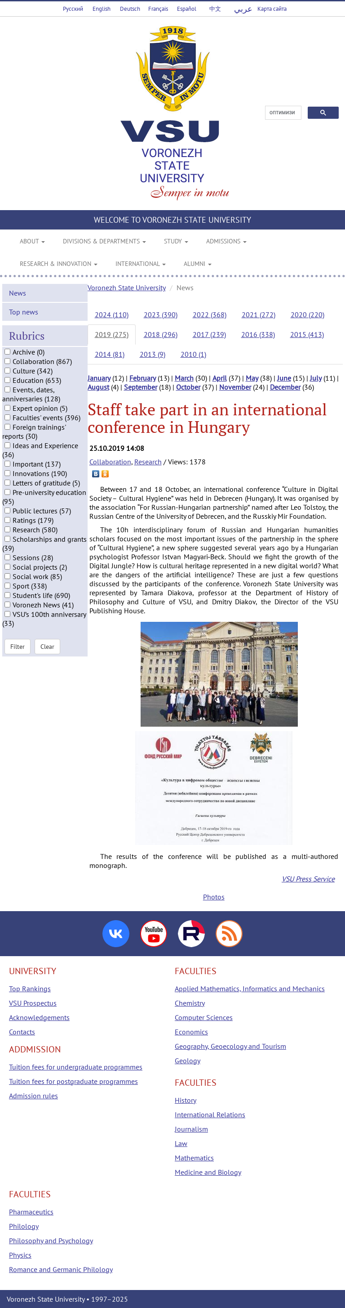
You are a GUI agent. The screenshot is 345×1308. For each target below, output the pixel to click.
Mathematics (194, 1157)
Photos (214, 896)
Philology (24, 1226)
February (142, 377)
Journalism (191, 1128)
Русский (73, 9)
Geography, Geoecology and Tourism (230, 1046)
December (285, 386)
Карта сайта (272, 9)
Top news (23, 311)
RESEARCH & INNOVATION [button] (58, 264)
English (102, 9)
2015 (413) (307, 334)
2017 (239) (209, 334)
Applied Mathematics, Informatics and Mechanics (250, 988)
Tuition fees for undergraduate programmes (75, 1066)
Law (181, 1143)
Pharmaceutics (31, 1211)
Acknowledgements (39, 1017)
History (185, 1100)
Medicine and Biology (208, 1172)
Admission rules (33, 1095)
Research (148, 461)
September (140, 386)
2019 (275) (111, 334)
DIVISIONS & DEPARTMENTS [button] (104, 241)
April (219, 377)
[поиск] (282, 112)
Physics (20, 1254)
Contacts (22, 1031)
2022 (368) (209, 314)
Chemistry (190, 1002)
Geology (187, 1060)
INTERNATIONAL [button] (140, 264)
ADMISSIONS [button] (226, 241)
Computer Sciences (204, 1017)
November (235, 386)
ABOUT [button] (32, 241)
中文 (215, 9)
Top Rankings (30, 988)
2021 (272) (258, 314)
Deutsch (130, 9)
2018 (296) (160, 334)
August (98, 386)
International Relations (210, 1114)
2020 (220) (307, 314)
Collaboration (110, 461)
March (184, 377)
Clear (47, 647)
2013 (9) (152, 354)
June (284, 377)
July (316, 377)
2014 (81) (109, 354)
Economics (191, 1031)
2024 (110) (111, 314)
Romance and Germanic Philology (61, 1269)
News (17, 292)
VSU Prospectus (33, 1002)
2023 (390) (160, 314)
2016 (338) (258, 334)
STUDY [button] (176, 241)
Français (158, 9)
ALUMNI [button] (198, 264)
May (252, 377)
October (188, 386)
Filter (17, 647)
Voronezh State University (127, 287)
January (99, 377)
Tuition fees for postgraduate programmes (73, 1081)
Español (186, 9)
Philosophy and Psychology (51, 1240)
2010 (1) (193, 354)
